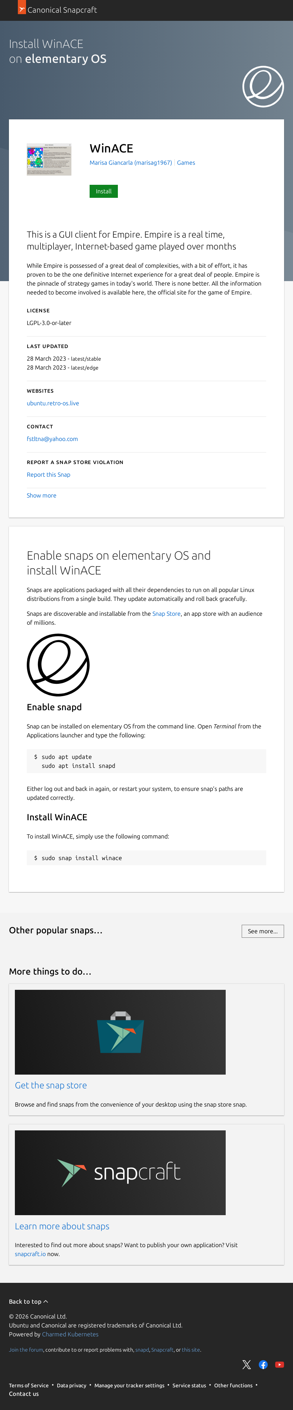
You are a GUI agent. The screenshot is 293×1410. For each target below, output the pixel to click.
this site (191, 1349)
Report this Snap (48, 474)
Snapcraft (162, 1349)
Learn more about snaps (62, 1226)
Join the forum (26, 1349)
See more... (263, 931)
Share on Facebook (263, 1364)
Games (186, 162)
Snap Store (166, 613)
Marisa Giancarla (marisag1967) (132, 162)
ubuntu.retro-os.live (53, 403)
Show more (42, 495)
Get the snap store (51, 1085)
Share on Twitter (246, 1364)
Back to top (29, 1301)
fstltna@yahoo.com (52, 438)
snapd (142, 1349)
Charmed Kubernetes (70, 1334)
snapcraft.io (30, 1253)
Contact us (24, 1393)
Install (104, 191)
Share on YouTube (279, 1364)
